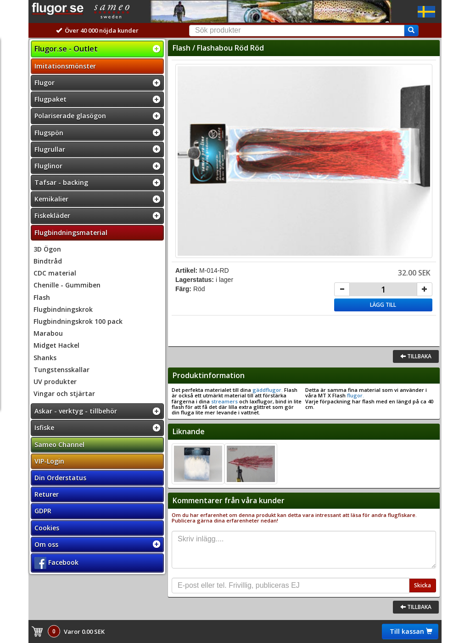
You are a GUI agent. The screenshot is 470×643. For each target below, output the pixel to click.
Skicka (422, 585)
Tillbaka (415, 356)
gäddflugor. (267, 389)
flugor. (355, 395)
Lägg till (383, 305)
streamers (224, 401)
